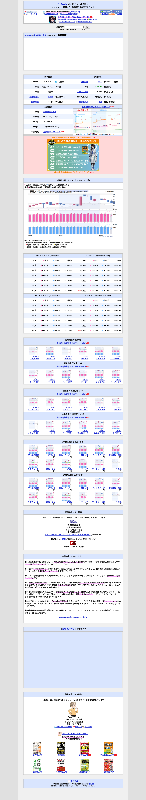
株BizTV (77, 727)
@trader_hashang (63, 727)
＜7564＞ (69, 431)
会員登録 (105, 12)
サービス (84, 469)
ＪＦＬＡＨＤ (33, 433)
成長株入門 (37, 772)
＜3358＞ (69, 407)
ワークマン (67, 433)
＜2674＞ (102, 356)
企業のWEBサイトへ (51, 132)
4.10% (50, 97)
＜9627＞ (85, 407)
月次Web (62, 4)
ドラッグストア (98, 455)
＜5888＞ (52, 356)
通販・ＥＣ (50, 469)
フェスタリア (82, 433)
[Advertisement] (73, 54)
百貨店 (69, 469)
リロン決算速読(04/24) (68, 14)
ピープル (68, 359)
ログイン (117, 12)
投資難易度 (83, 102)
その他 (118, 469)
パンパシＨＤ (115, 359)
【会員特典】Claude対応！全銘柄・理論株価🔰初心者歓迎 (77, 19)
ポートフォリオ (30, 14)
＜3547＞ (102, 431)
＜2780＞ (36, 356)
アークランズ (115, 382)
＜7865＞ (69, 356)
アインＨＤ (83, 410)
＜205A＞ (52, 407)
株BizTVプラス (68, 629)
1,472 (100, 82)
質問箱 (118, 14)
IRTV (64, 539)
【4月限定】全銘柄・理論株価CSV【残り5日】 (73, 17)
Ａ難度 (99, 102)
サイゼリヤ (116, 433)
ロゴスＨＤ (50, 410)
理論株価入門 (84, 772)
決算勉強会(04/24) (50, 14)
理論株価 (84, 82)
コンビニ (84, 455)
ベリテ (52, 433)
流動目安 (35, 102)
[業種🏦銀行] (75, 12)
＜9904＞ (52, 431)
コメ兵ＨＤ (34, 359)
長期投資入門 (108, 772)
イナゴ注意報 (82, 92)
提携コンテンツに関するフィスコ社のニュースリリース (67, 535)
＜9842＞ (118, 380)
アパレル (51, 455)
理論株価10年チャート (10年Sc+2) (96, 107)
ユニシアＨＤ (99, 433)
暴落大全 (61, 755)
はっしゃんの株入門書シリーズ (73, 734)
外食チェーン (33, 469)
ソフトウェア (33, 410)
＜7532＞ (118, 356)
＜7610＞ (85, 380)
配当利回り (34, 97)
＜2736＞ (85, 431)
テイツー (84, 382)
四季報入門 (83, 755)
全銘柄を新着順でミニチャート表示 (71, 343)
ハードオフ (100, 359)
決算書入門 (37, 755)
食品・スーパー (65, 455)
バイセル (84, 359)
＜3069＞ (36, 431)
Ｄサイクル (50, 359)
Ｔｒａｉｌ (67, 410)
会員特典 (104, 14)
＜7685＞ (85, 356)
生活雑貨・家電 (39, 35)
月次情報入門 (61, 772)
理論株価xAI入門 (107, 755)
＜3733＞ (36, 407)
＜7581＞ (118, 431)
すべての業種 (33, 455)
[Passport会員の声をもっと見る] (73, 617)
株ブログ (87, 727)
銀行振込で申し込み (84, 22)
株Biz (91, 784)
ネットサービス (98, 469)
